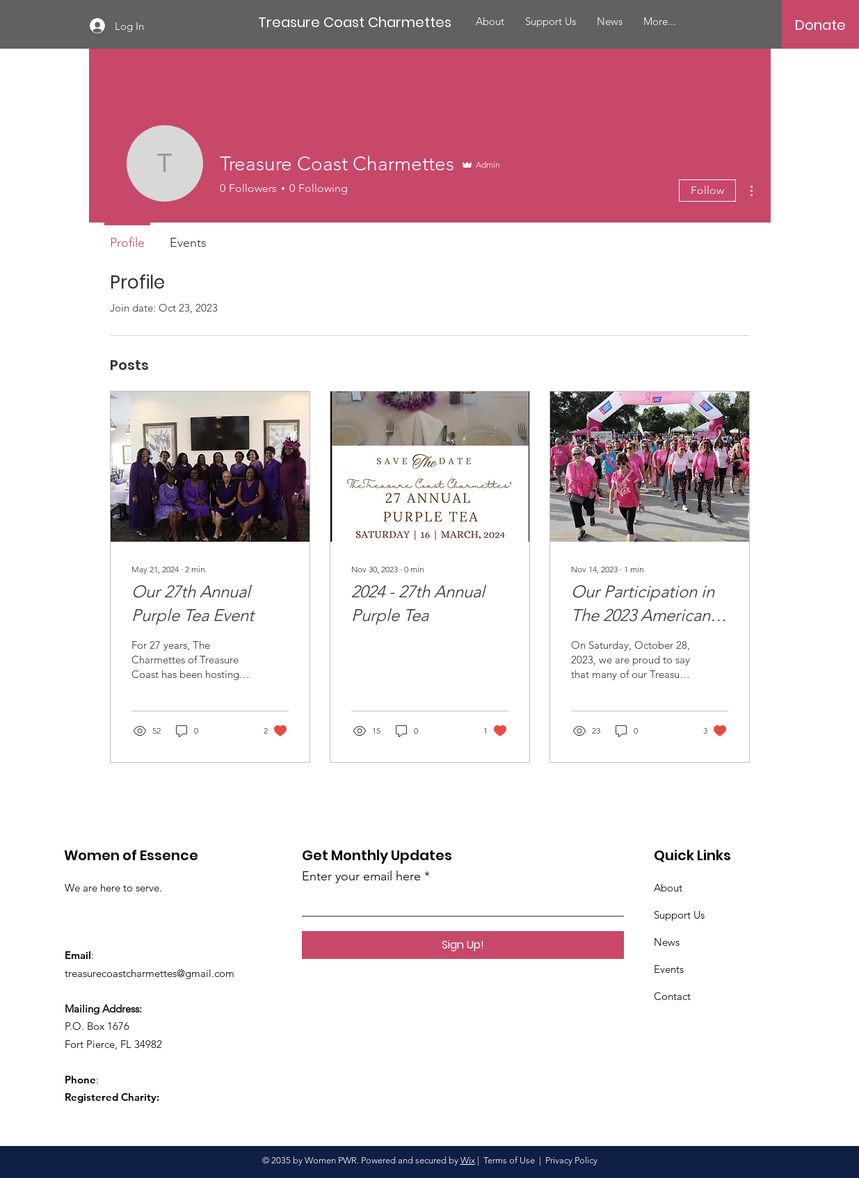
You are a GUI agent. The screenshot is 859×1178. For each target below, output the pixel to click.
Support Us (679, 914)
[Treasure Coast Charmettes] (354, 22)
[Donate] (820, 25)
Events (669, 969)
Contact (672, 996)
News (667, 942)
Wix (467, 1160)
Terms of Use (509, 1160)
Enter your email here (361, 876)
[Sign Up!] (463, 945)
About (668, 887)
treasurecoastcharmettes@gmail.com (149, 973)
